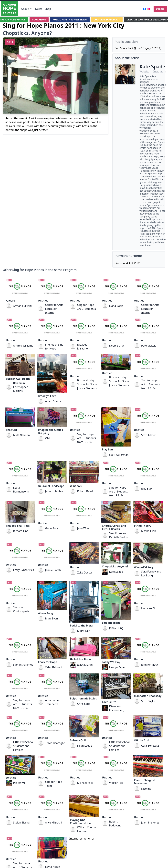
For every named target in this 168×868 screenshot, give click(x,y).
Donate (160, 8)
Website (144, 71)
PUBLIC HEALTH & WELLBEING (70, 19)
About (26, 9)
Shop (48, 9)
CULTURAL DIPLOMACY (107, 19)
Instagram (159, 71)
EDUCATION (39, 19)
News (38, 9)
